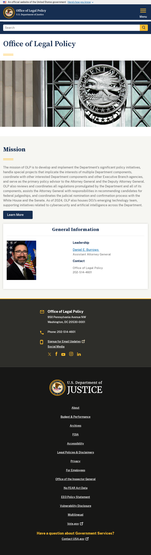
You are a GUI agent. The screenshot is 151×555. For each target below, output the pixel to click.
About (75, 407)
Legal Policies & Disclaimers (75, 452)
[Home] (25, 17)
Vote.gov (75, 523)
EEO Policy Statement (75, 497)
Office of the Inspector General (75, 479)
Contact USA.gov (75, 538)
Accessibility (75, 443)
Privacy (75, 461)
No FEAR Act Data (75, 488)
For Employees (75, 470)
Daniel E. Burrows (86, 250)
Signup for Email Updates (67, 341)
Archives (75, 425)
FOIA (75, 434)
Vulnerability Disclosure (75, 505)
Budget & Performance (75, 416)
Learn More (15, 215)
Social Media (56, 346)
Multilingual (75, 514)
